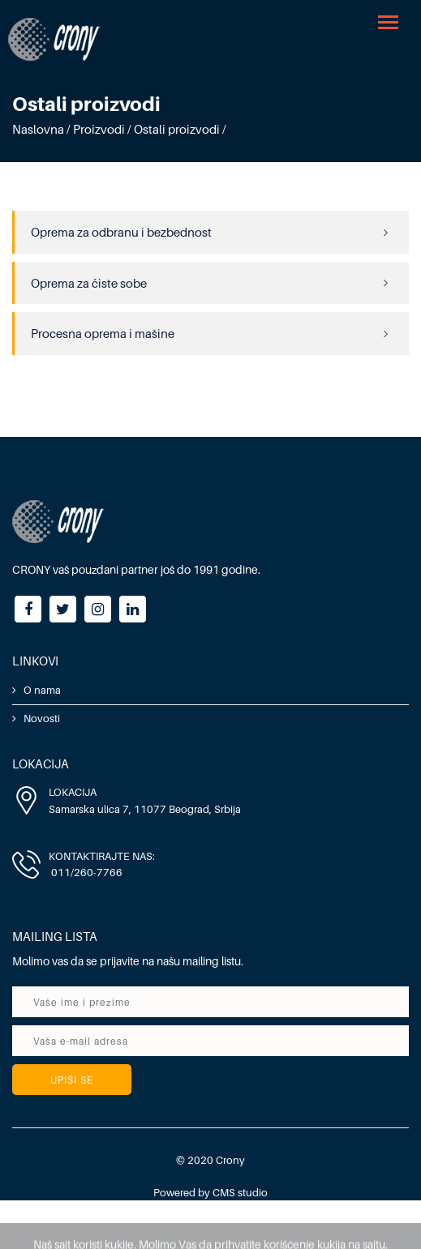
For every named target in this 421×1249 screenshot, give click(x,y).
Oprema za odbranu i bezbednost (121, 232)
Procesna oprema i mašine (102, 333)
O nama (42, 689)
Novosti (42, 718)
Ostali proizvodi (177, 129)
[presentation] (274, 1082)
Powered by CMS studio (210, 1192)
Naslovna (38, 129)
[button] (389, 21)
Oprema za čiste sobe (89, 283)
